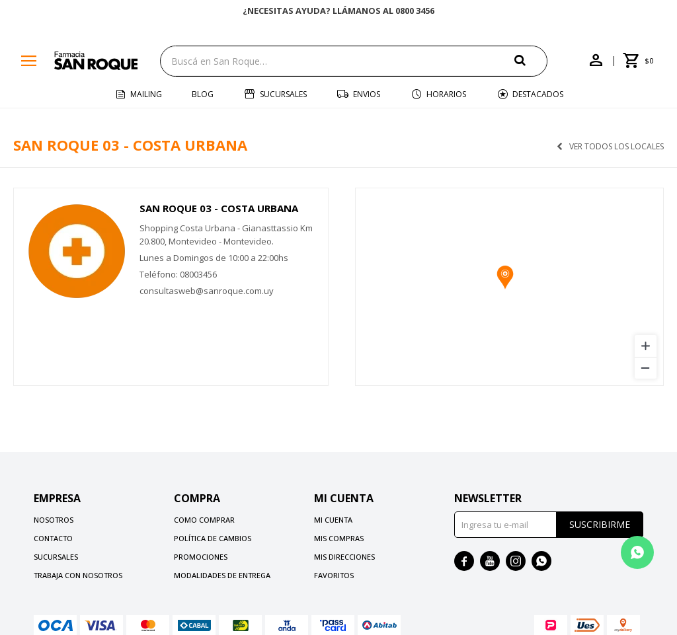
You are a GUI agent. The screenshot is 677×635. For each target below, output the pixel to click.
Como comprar (204, 520)
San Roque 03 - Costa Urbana (218, 208)
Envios (366, 94)
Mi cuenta (333, 520)
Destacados (537, 94)
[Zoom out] (646, 368)
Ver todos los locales (616, 146)
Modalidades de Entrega (222, 575)
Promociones (200, 557)
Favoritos (334, 575)
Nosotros (53, 520)
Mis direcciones (344, 557)
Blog (203, 94)
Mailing (146, 94)
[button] (530, 60)
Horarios (446, 94)
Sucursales (283, 94)
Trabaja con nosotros (78, 575)
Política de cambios (212, 538)
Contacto (53, 538)
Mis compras (339, 538)
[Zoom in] (646, 346)
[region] (509, 286)
